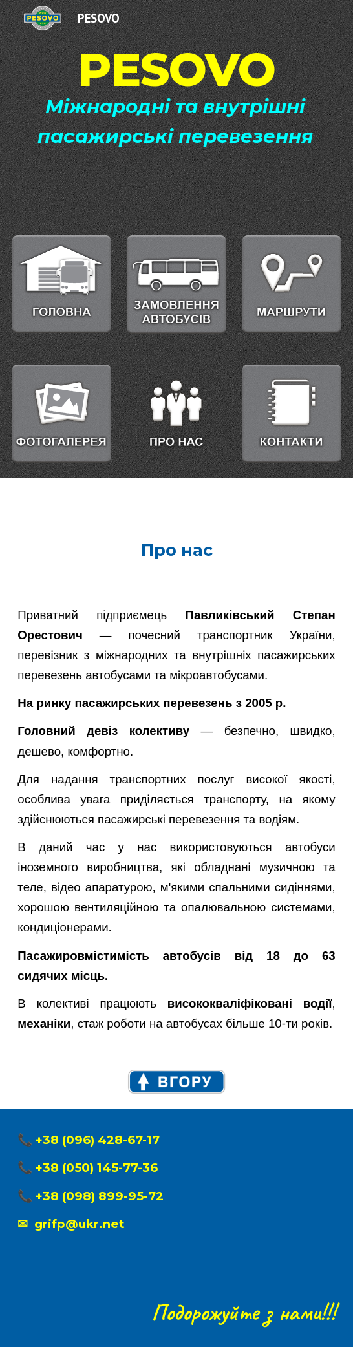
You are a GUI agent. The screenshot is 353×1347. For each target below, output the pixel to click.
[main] (176, 109)
